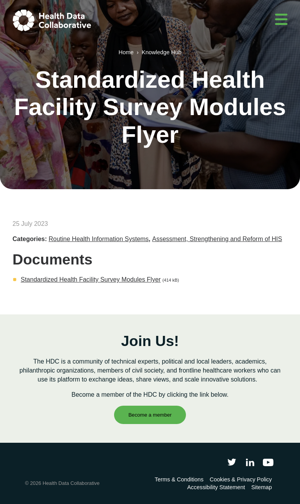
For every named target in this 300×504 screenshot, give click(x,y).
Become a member (150, 415)
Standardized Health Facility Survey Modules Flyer (91, 279)
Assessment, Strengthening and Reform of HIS (217, 239)
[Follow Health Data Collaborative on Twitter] (232, 462)
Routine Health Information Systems (98, 239)
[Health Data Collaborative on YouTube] (268, 462)
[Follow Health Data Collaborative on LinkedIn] (250, 462)
